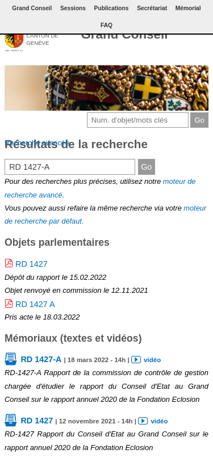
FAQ (106, 25)
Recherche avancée (37, 142)
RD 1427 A (35, 304)
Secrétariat (152, 8)
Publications (111, 8)
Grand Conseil (124, 34)
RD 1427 (31, 263)
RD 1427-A (40, 359)
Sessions (73, 8)
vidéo (152, 359)
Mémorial (188, 8)
